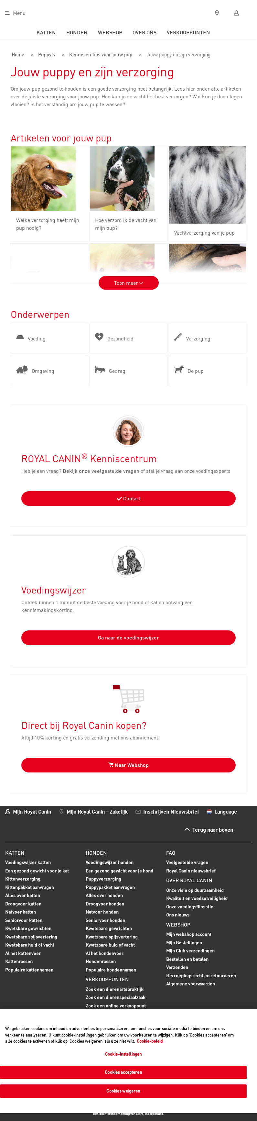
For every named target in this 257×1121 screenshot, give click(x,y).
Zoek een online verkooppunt (116, 1005)
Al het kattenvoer (23, 952)
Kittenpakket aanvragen (29, 887)
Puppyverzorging (103, 879)
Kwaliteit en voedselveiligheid (197, 898)
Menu (19, 13)
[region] (128, 1061)
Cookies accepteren (123, 1072)
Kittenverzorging (22, 879)
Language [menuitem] (225, 811)
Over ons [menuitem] (144, 32)
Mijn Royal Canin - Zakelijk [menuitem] (97, 811)
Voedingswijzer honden (110, 862)
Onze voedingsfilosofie (189, 906)
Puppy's (44, 55)
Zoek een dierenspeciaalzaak (115, 997)
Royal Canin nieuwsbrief (191, 870)
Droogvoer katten (23, 903)
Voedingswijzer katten (28, 862)
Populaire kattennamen (29, 969)
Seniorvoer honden (105, 920)
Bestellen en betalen (187, 958)
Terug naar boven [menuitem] (212, 829)
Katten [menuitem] (46, 32)
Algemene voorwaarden (190, 983)
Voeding (31, 337)
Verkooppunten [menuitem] (188, 32)
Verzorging (192, 337)
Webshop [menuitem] (110, 32)
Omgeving (35, 369)
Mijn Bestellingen (184, 942)
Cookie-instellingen (123, 1054)
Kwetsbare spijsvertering (31, 936)
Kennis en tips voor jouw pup (97, 55)
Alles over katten (22, 895)
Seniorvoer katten (23, 920)
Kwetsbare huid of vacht (29, 945)
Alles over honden (104, 895)
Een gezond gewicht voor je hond (119, 870)
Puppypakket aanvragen (110, 887)
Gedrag (110, 369)
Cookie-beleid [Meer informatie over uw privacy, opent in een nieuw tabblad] (150, 1041)
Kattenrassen (19, 961)
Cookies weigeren (123, 1091)
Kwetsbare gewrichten (28, 928)
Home (18, 55)
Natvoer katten (20, 912)
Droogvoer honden (105, 903)
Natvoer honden (102, 912)
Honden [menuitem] (77, 32)
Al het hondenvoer (104, 952)
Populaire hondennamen (111, 969)
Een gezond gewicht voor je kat (37, 870)
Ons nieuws (177, 914)
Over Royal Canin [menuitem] (189, 879)
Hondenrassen (101, 961)
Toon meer (128, 282)
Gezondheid (114, 337)
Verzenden (177, 967)
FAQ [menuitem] (170, 852)
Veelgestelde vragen (187, 862)
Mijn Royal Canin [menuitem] (32, 811)
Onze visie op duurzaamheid (195, 889)
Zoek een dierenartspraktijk (115, 988)
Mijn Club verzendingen (190, 950)
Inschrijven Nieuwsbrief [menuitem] (171, 811)
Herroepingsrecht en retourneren (201, 975)
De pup (189, 369)
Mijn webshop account (188, 934)
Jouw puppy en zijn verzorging (176, 55)
